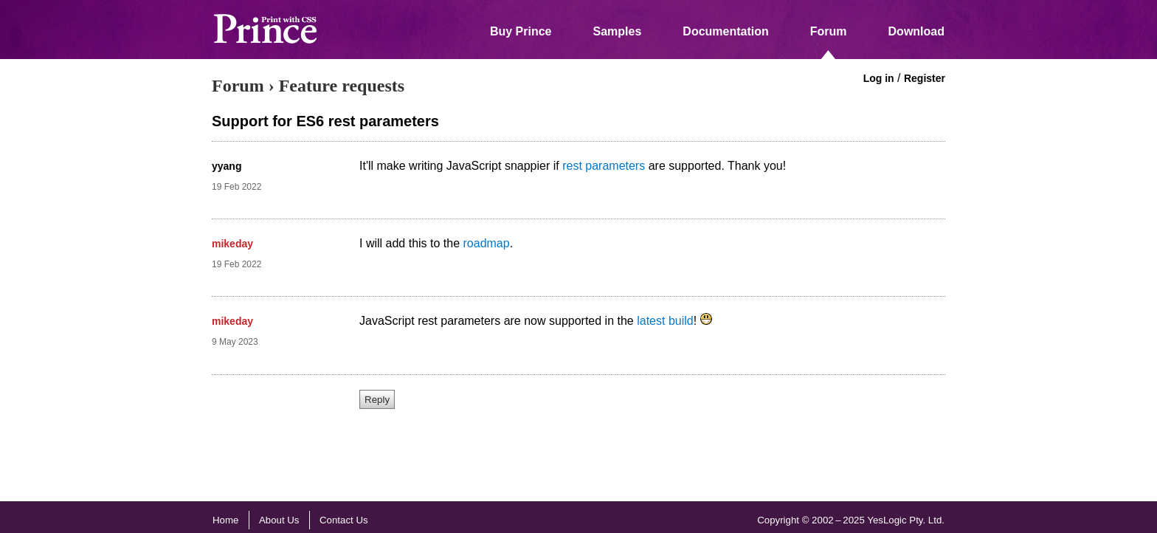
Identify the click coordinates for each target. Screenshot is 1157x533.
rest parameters (603, 165)
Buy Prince (521, 31)
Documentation (725, 31)
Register (924, 78)
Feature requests (341, 85)
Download (916, 31)
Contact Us (344, 520)
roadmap (486, 243)
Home (225, 520)
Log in (878, 78)
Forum (828, 31)
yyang (226, 166)
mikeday (232, 244)
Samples (617, 31)
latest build (665, 320)
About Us (279, 520)
